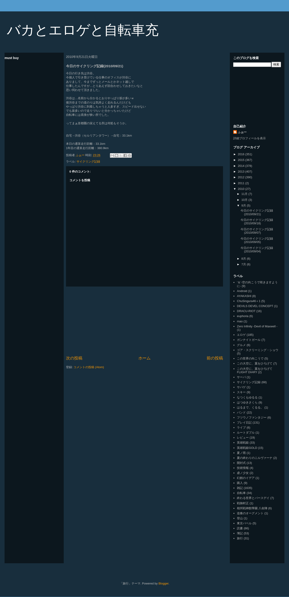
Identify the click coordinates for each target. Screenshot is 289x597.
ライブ (241, 427)
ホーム (144, 358)
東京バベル (244, 523)
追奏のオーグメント (250, 513)
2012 (241, 177)
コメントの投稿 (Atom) (89, 367)
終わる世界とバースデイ (253, 498)
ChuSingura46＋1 (248, 301)
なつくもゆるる (247, 397)
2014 (241, 166)
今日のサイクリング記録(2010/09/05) (257, 240)
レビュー (243, 437)
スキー (241, 392)
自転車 (241, 493)
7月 (244, 264)
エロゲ (241, 334)
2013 (241, 171)
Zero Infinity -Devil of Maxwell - (257, 326)
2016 (241, 154)
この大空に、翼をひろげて (254, 363)
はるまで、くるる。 (250, 407)
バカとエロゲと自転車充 (83, 30)
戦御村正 (243, 503)
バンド (241, 412)
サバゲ (241, 387)
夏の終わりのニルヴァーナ (254, 458)
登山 (240, 518)
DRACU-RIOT (246, 311)
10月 (244, 200)
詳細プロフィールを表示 (249, 138)
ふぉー (242, 132)
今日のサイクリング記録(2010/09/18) (257, 221)
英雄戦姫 (243, 442)
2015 (241, 160)
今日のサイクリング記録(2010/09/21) (257, 212)
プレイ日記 (244, 422)
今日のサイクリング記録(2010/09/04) (257, 249)
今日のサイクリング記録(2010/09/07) (257, 231)
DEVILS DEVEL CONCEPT (255, 306)
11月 (244, 194)
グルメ (241, 345)
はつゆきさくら (247, 402)
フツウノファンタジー (251, 417)
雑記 (240, 488)
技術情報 (243, 468)
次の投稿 (74, 358)
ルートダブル (246, 432)
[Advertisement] (144, 320)
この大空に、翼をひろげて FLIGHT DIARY (254, 370)
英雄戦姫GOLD (247, 448)
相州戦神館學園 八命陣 (252, 508)
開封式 (241, 463)
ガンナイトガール (249, 339)
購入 (240, 483)
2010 (241, 189)
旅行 (240, 538)
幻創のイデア (246, 478)
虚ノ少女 (243, 473)
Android (242, 291)
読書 (240, 528)
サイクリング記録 (88, 161)
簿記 (240, 533)
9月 (244, 205)
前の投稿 (215, 358)
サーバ (241, 377)
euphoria (242, 316)
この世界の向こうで (250, 358)
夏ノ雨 (241, 453)
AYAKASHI (244, 296)
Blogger (163, 583)
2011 (241, 183)
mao (240, 321)
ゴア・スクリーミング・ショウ (257, 350)
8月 (244, 258)
